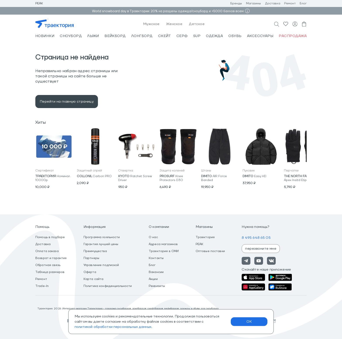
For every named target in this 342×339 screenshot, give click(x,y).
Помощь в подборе (50, 237)
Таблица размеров (50, 272)
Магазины (253, 3)
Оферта (90, 272)
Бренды (236, 3)
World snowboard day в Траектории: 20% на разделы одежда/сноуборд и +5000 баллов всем (168, 11)
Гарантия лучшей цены (101, 244)
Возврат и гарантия (51, 258)
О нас (153, 237)
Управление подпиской (101, 265)
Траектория (205, 237)
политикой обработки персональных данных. (113, 327)
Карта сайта (93, 279)
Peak (39, 3)
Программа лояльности (102, 237)
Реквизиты (157, 286)
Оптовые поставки (210, 251)
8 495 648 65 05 (256, 238)
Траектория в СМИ (164, 251)
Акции (153, 279)
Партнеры (91, 258)
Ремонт (290, 3)
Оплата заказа (47, 251)
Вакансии (156, 272)
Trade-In (42, 286)
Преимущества (95, 251)
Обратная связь (47, 265)
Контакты (156, 258)
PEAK (199, 244)
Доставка (272, 3)
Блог (303, 3)
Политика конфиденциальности (108, 286)
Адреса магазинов (163, 244)
